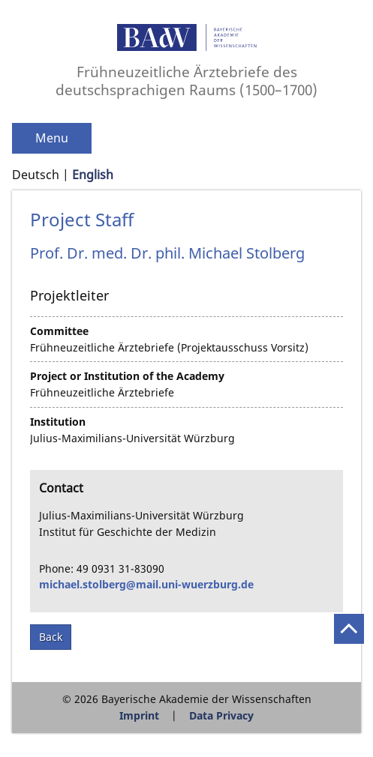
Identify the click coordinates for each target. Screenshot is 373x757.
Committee (59, 331)
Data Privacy (221, 715)
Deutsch (35, 174)
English (92, 174)
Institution (58, 421)
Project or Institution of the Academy (127, 376)
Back (50, 637)
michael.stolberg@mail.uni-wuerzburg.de (146, 584)
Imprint (139, 715)
